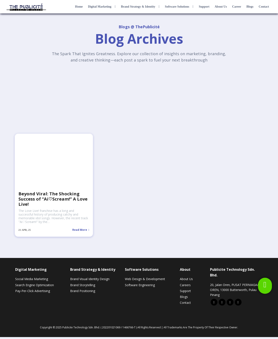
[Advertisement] (139, 99)
